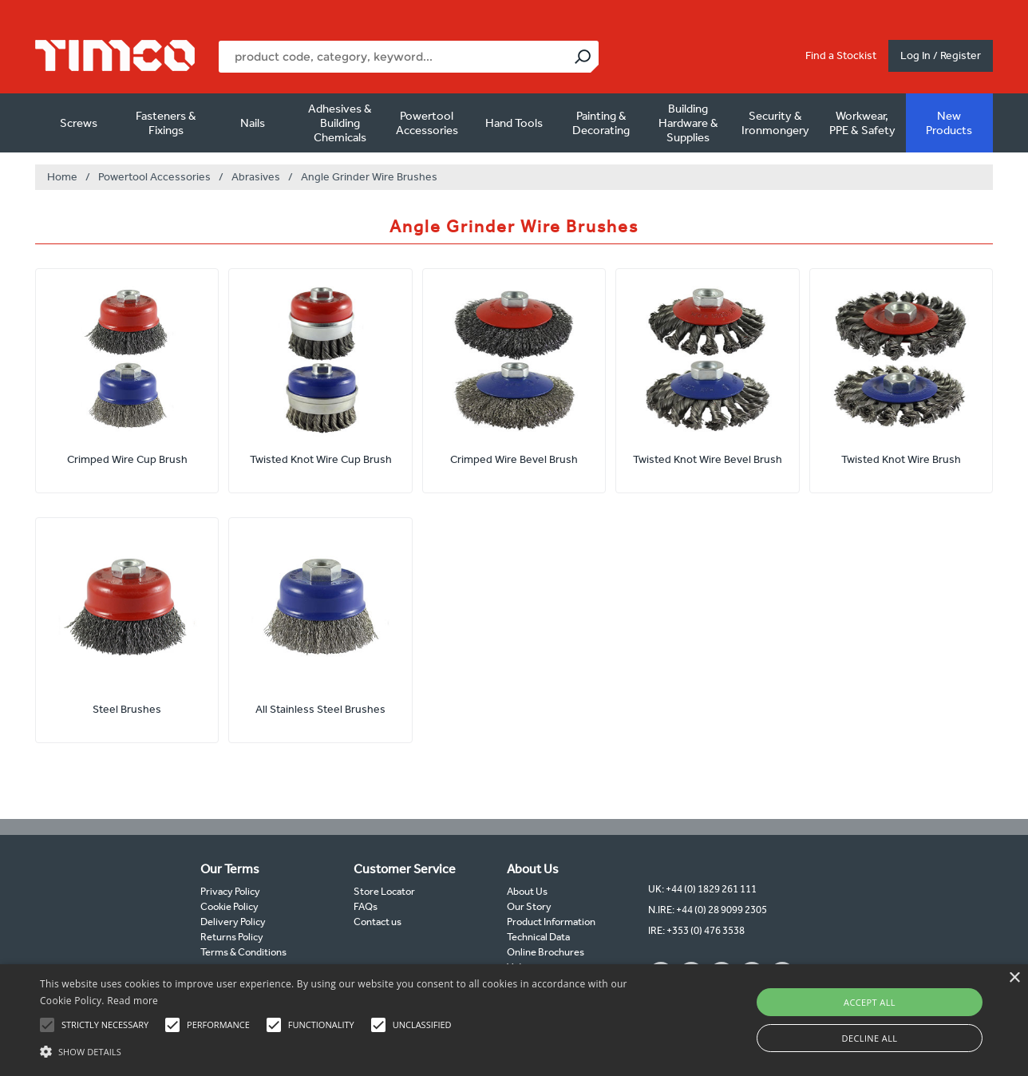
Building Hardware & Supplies (688, 122)
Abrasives (255, 177)
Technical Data (538, 937)
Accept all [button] (870, 1002)
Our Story (529, 906)
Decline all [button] (870, 1038)
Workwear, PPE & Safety (862, 123)
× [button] (1014, 978)
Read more (132, 1000)
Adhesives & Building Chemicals (340, 122)
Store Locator (384, 891)
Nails (252, 123)
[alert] (514, 1020)
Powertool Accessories (427, 123)
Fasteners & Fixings (166, 123)
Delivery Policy (233, 922)
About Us (527, 891)
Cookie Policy (229, 906)
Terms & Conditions (243, 952)
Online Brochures (545, 952)
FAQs (366, 906)
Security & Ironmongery (775, 123)
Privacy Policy (230, 891)
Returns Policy (231, 937)
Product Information (551, 922)
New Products (949, 123)
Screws (78, 123)
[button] (348, 1049)
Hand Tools (514, 123)
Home (62, 177)
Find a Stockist (840, 55)
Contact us (377, 922)
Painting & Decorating (601, 123)
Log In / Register (940, 55)
